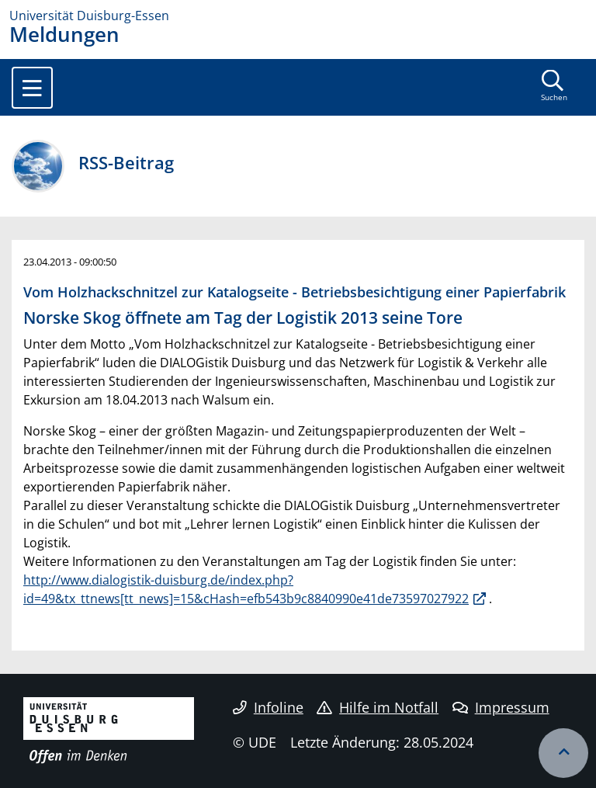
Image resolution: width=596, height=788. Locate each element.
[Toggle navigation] (32, 88)
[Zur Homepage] (298, 15)
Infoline (268, 707)
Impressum (500, 707)
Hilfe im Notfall (377, 707)
